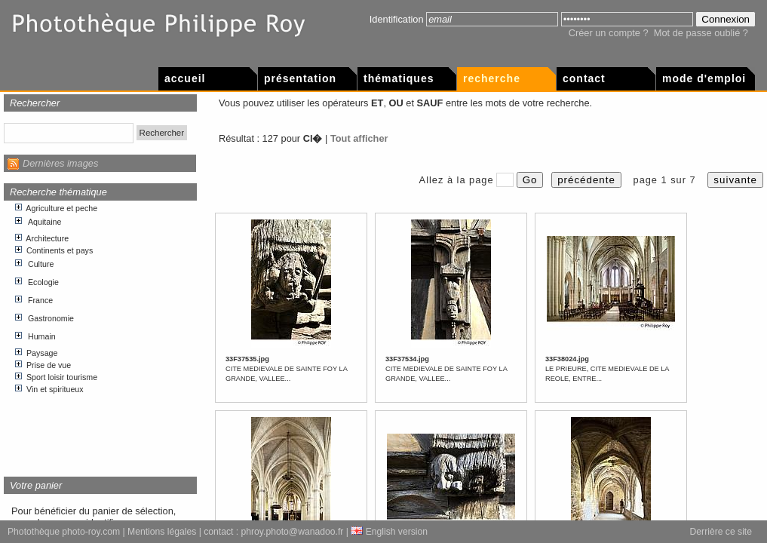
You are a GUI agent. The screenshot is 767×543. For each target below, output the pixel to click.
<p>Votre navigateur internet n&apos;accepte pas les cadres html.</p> (101, 333)
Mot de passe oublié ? (701, 32)
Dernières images (60, 163)
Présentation (300, 78)
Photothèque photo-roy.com (64, 531)
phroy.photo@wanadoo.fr (292, 531)
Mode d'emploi (704, 78)
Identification (397, 19)
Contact (584, 78)
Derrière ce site (721, 531)
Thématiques (399, 78)
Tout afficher (359, 138)
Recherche (491, 78)
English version (389, 531)
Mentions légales (161, 531)
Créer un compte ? (609, 32)
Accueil (184, 78)
